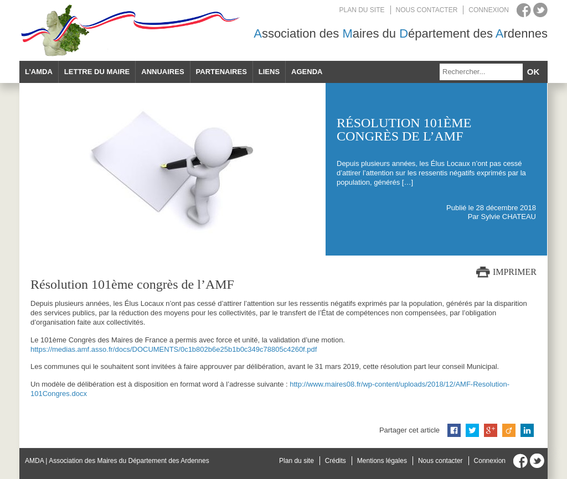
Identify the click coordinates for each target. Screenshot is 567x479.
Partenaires (221, 71)
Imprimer (515, 272)
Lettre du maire (97, 71)
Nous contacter (427, 10)
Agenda (306, 71)
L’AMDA (39, 71)
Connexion (488, 10)
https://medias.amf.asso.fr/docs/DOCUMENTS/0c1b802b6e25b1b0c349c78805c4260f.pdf (173, 349)
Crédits (335, 461)
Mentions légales (382, 461)
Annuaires (162, 71)
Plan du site (362, 10)
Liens (269, 71)
